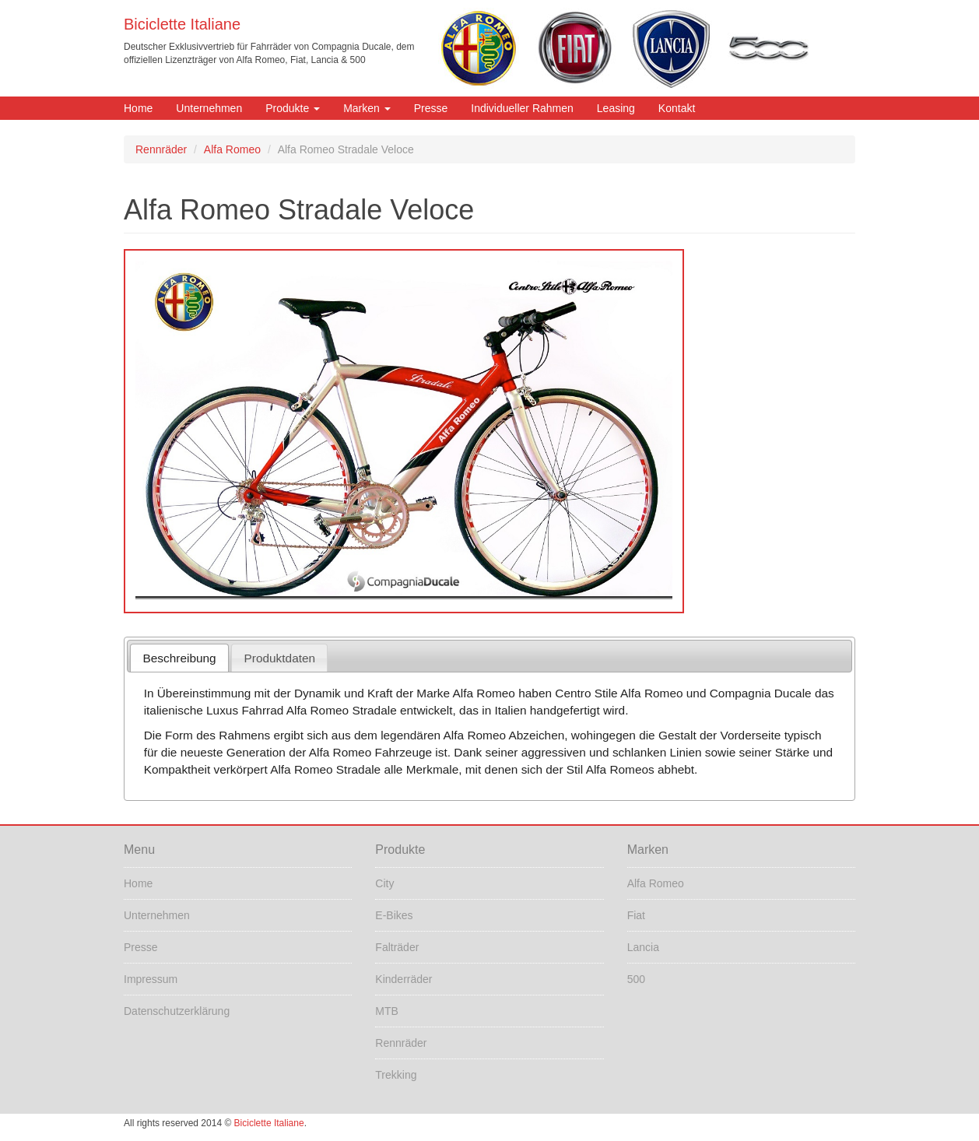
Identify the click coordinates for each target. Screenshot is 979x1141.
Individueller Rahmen (522, 108)
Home (138, 108)
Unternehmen (209, 108)
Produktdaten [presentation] (280, 658)
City (384, 883)
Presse (431, 108)
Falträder (397, 947)
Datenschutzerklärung (177, 1011)
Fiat (636, 915)
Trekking (395, 1075)
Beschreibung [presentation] (179, 658)
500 (636, 979)
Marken (367, 108)
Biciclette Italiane (182, 24)
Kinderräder (403, 979)
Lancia (643, 947)
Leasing (616, 108)
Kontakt (676, 108)
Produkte (292, 108)
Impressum (150, 979)
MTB (386, 1011)
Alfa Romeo (232, 149)
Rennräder (161, 149)
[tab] (179, 658)
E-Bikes (393, 915)
